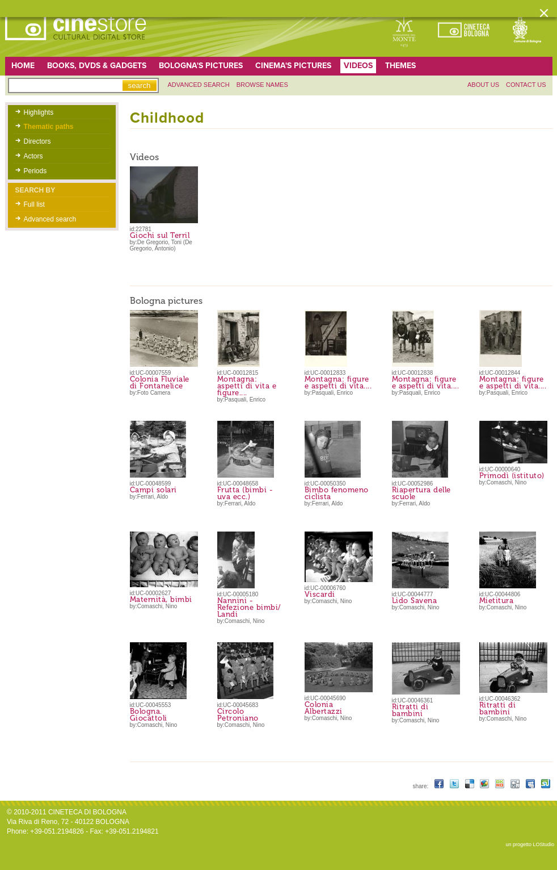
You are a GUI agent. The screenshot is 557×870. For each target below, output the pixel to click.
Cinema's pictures (293, 65)
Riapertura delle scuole (421, 493)
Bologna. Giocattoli (148, 714)
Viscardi (320, 594)
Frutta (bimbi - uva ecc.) (245, 493)
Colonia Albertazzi (324, 708)
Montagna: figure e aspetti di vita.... (338, 382)
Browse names (262, 84)
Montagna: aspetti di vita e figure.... (247, 386)
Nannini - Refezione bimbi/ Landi (249, 607)
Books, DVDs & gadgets (96, 65)
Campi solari (153, 490)
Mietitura (496, 600)
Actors (33, 156)
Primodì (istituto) (512, 475)
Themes (400, 65)
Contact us (526, 84)
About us (483, 84)
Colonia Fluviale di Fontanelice (159, 382)
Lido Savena (414, 600)
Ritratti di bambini (410, 710)
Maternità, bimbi (161, 599)
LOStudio (543, 844)
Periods (35, 171)
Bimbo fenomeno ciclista (337, 493)
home (23, 65)
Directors (37, 141)
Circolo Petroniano (238, 714)
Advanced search (199, 84)
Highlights (39, 112)
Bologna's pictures (201, 65)
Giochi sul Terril (160, 235)
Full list (34, 204)
